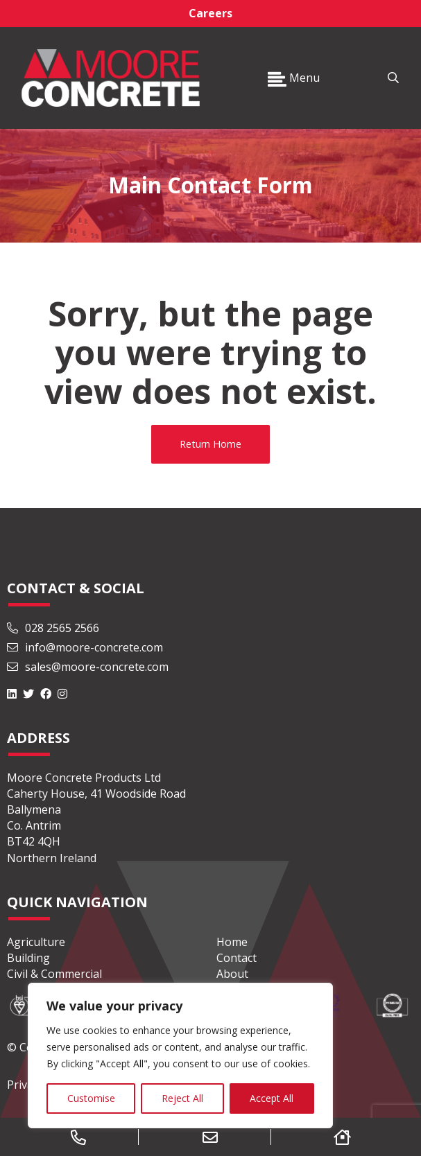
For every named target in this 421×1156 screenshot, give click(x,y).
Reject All (182, 1098)
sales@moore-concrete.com (88, 666)
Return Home (210, 443)
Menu (294, 77)
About (232, 973)
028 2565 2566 (53, 628)
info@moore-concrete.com (85, 647)
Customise (91, 1098)
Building (28, 957)
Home (232, 941)
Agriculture (36, 941)
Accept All (271, 1098)
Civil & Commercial (54, 973)
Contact (236, 957)
